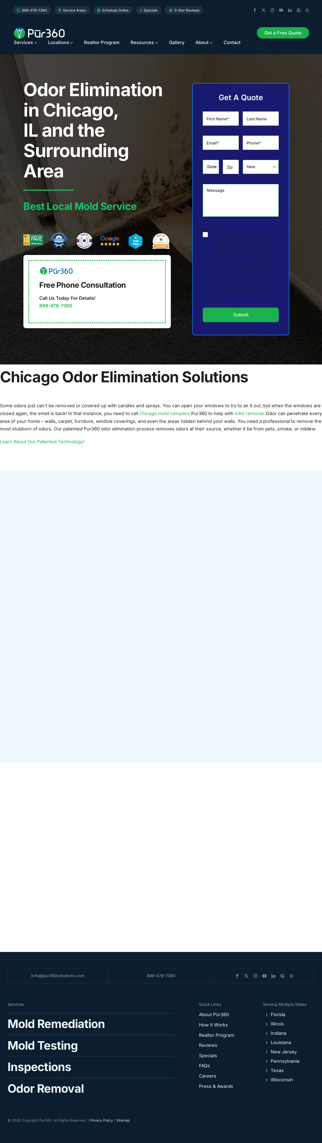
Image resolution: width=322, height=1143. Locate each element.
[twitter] (261, 10)
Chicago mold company (164, 413)
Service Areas (74, 10)
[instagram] (270, 10)
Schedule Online (115, 10)
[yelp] (305, 10)
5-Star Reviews (187, 10)
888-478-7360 (34, 10)
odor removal (249, 413)
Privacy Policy (101, 1120)
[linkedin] (288, 10)
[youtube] (279, 10)
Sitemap (123, 1120)
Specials (150, 10)
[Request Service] (283, 33)
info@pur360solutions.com (57, 975)
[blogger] (296, 10)
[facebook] (253, 10)
